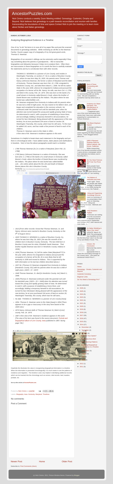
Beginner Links (82, 277)
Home (42, 461)
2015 (82, 321)
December (85, 327)
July (83, 357)
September (86, 351)
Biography (19, 394)
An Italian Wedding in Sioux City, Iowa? (94, 229)
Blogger (76, 475)
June (83, 360)
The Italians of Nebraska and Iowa (93, 178)
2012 (82, 363)
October (85, 333)
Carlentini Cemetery (84, 274)
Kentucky (31, 394)
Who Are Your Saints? (88, 336)
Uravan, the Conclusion (91, 245)
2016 (82, 318)
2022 (82, 300)
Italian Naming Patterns (89, 342)
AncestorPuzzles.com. (30, 382)
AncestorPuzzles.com (32, 13)
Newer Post (16, 461)
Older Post (67, 461)
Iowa (26, 394)
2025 (82, 291)
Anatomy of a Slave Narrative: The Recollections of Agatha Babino (93, 106)
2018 (82, 312)
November (85, 330)
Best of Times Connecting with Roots (92, 86)
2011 (82, 366)
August (84, 354)
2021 (82, 303)
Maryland (39, 394)
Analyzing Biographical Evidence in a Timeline (90, 346)
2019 (82, 309)
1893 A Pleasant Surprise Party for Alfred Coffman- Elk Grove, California (93, 143)
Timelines (46, 394)
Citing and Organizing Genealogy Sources (94, 194)
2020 (82, 306)
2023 (82, 297)
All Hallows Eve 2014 (88, 339)
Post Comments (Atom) (28, 466)
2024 (82, 294)
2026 (82, 288)
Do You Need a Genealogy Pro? (88, 279)
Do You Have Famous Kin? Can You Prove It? (94, 162)
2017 (82, 315)
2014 (82, 324)
